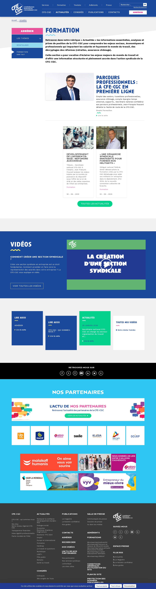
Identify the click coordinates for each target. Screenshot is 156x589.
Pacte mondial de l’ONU (21, 536)
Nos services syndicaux (71, 561)
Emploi (99, 110)
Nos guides (66, 524)
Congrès (79, 12)
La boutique (66, 564)
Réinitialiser (23, 45)
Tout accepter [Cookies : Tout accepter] (101, 586)
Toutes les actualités (95, 203)
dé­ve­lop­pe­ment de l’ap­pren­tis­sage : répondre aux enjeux (78, 157)
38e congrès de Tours (45, 579)
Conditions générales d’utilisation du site (96, 566)
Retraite (40, 560)
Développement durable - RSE (47, 522)
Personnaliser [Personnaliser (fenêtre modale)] (129, 586)
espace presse (121, 546)
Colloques (41, 576)
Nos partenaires (68, 558)
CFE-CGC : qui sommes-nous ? (23, 520)
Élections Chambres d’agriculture (45, 531)
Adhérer (67, 537)
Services (45, 5)
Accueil (14, 20)
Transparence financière (21, 531)
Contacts (114, 12)
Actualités (62, 12)
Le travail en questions (46, 549)
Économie (41, 528)
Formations (94, 537)
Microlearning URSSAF (96, 556)
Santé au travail (43, 563)
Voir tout (21, 54)
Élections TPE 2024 (44, 535)
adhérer (138, 12)
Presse (109, 5)
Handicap (40, 546)
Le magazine (67, 519)
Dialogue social (43, 525)
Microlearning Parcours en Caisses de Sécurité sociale (98, 545)
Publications (96, 12)
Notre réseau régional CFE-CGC (22, 527)
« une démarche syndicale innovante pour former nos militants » (111, 158)
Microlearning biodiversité (97, 542)
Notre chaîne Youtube (126, 330)
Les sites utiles (68, 566)
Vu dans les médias (94, 524)
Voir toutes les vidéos (27, 286)
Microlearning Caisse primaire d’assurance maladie (98, 549)
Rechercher (68, 542)
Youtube (77, 5)
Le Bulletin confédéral (71, 522)
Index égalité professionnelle (23, 533)
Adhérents (93, 5)
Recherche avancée (140, 7)
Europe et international (46, 540)
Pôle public (41, 557)
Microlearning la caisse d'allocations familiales (96, 553)
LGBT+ (39, 554)
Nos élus (15, 524)
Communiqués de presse (97, 519)
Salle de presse (96, 514)
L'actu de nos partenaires (69, 552)
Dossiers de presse (94, 522)
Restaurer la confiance (46, 519)
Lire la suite (103, 115)
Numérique (41, 552)
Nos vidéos (68, 547)
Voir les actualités (78, 416)
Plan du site (94, 574)
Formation (61, 5)
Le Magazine (119, 560)
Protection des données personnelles (96, 580)
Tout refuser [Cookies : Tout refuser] (116, 586)
